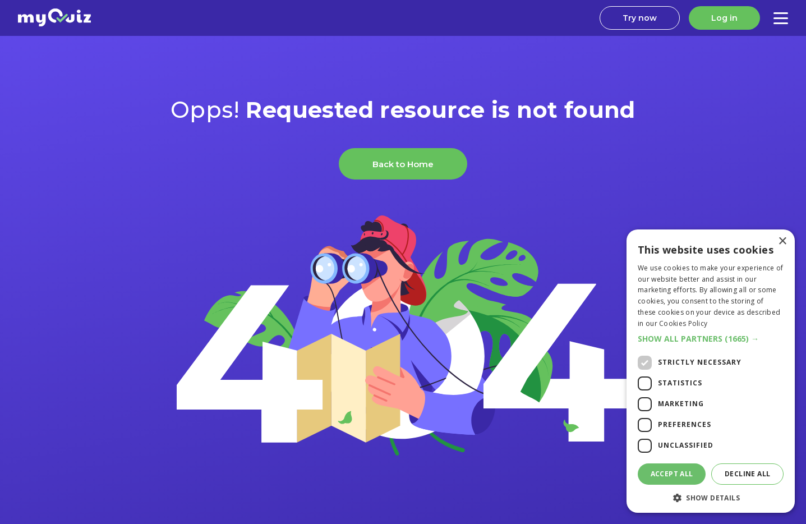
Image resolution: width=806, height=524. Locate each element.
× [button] (782, 241)
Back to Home (403, 164)
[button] (711, 339)
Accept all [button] (672, 474)
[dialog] (711, 371)
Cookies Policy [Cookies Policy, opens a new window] (683, 323)
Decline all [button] (747, 474)
